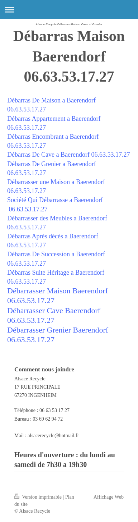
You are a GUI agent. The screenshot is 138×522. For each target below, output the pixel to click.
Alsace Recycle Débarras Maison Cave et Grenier (68, 24)
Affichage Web (109, 497)
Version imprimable (38, 497)
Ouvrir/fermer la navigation (69, 9)
